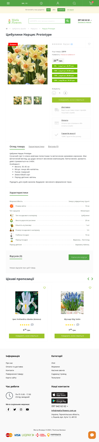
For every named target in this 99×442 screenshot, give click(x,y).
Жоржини (55, 366)
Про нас (9, 363)
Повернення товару (14, 374)
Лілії (53, 363)
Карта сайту (11, 377)
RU (27, 3)
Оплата (64, 120)
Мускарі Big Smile (72, 319)
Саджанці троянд (58, 374)
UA (23, 3)
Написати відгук (79, 257)
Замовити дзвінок (84, 22)
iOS (48, 10)
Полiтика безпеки (59, 430)
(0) (72, 44)
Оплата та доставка (14, 366)
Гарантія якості (68, 133)
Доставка (65, 107)
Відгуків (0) (53, 146)
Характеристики (36, 146)
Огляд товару (17, 146)
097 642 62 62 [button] (60, 406)
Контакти (10, 370)
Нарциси (34, 29)
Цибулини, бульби (19, 29)
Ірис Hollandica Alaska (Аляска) (27, 319)
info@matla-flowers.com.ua (63, 410)
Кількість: (56, 89)
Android (61, 10)
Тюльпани (55, 377)
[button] (58, 3)
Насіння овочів (58, 370)
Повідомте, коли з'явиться (71, 100)
